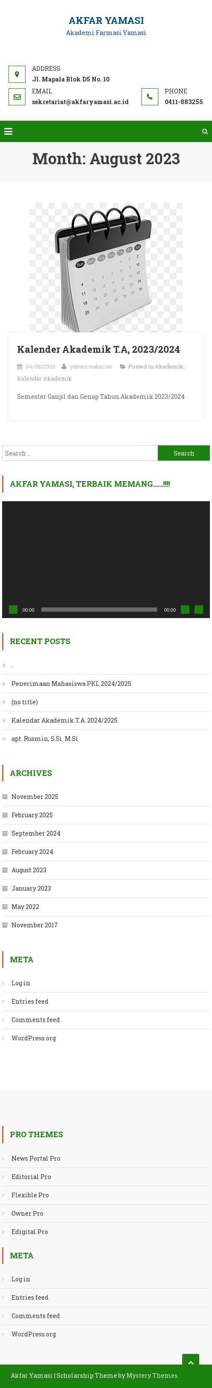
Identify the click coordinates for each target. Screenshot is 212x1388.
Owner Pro (27, 1213)
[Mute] (185, 609)
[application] (106, 560)
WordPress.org (33, 1038)
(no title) (24, 702)
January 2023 (31, 888)
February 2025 (32, 815)
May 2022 (25, 907)
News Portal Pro (35, 1158)
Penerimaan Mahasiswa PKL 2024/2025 (71, 683)
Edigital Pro (29, 1232)
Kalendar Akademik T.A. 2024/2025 (64, 720)
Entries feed (30, 1001)
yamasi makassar (91, 366)
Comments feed (35, 1020)
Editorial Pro (31, 1177)
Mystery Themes (152, 1375)
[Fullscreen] (199, 609)
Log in (20, 983)
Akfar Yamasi (106, 20)
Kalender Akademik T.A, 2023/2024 (98, 349)
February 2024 (32, 852)
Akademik (169, 366)
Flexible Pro (30, 1195)
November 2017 (34, 925)
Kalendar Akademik (44, 378)
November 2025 (34, 797)
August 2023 (28, 870)
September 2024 (35, 833)
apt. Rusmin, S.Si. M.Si (44, 739)
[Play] (13, 609)
